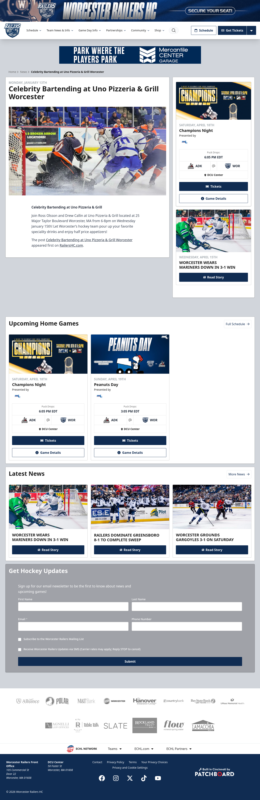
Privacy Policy (115, 762)
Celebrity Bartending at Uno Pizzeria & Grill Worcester (89, 240)
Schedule (34, 30)
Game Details (213, 198)
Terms (133, 762)
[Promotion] (130, 11)
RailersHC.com (71, 245)
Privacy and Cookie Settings (130, 767)
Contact (97, 762)
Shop (160, 30)
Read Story (213, 277)
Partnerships (116, 30)
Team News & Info (60, 30)
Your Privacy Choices (154, 762)
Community (140, 30)
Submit (130, 662)
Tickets (213, 186)
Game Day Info (89, 30)
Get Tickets (232, 30)
